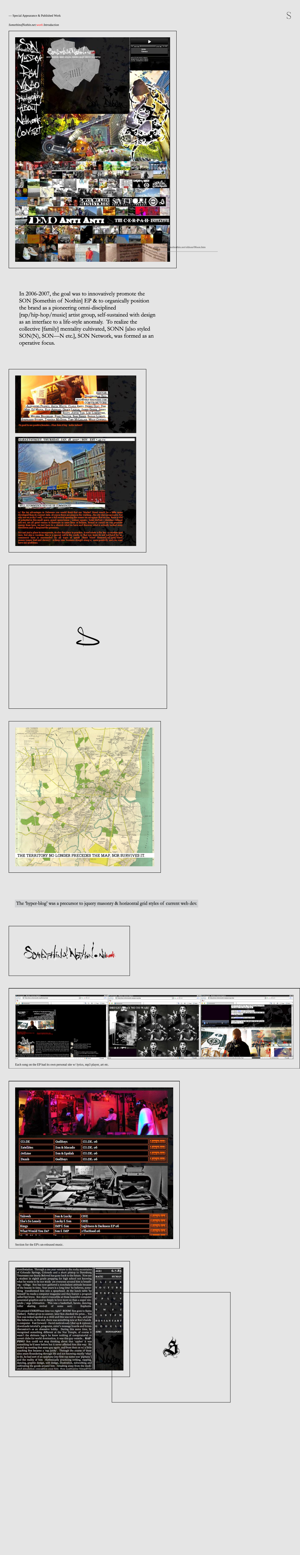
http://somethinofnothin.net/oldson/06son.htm (99, 625)
